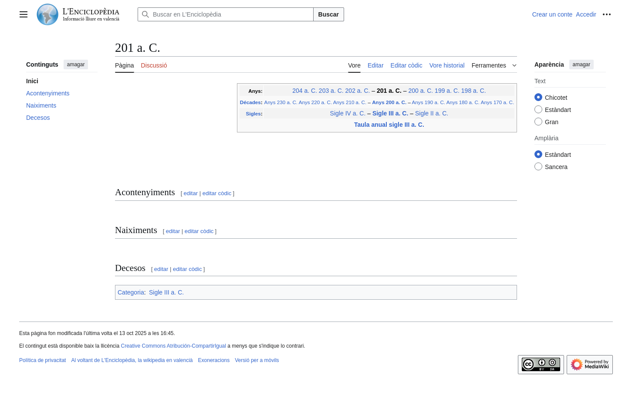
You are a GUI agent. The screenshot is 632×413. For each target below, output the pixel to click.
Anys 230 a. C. (280, 102)
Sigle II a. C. (431, 113)
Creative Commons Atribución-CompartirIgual (173, 346)
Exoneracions (214, 360)
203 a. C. (331, 90)
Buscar (328, 14)
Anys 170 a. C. (497, 102)
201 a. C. (389, 90)
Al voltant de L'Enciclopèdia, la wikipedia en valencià (132, 360)
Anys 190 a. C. (428, 102)
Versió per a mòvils (257, 360)
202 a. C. (357, 90)
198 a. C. (473, 90)
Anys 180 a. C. (463, 102)
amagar (76, 64)
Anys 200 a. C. (389, 102)
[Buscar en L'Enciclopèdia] (226, 14)
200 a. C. (420, 90)
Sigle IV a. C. (348, 113)
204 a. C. (304, 90)
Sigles (253, 113)
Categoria (131, 292)
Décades (250, 102)
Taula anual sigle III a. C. (389, 124)
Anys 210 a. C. (349, 102)
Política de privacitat (42, 360)
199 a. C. (447, 90)
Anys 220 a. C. (315, 102)
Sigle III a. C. (390, 113)
